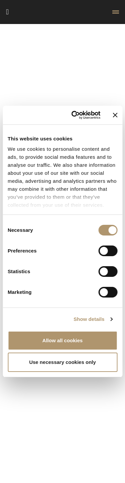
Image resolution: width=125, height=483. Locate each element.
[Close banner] (115, 115)
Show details (89, 319)
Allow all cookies (62, 340)
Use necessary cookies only (62, 362)
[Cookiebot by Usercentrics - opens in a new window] (74, 115)
